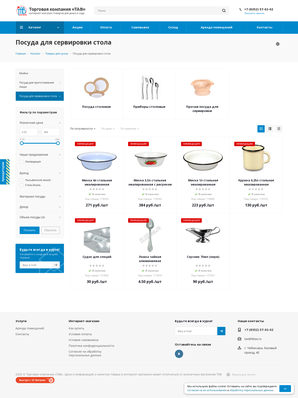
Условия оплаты (80, 334)
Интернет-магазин (84, 321)
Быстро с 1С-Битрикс (32, 380)
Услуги (21, 321)
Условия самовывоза (84, 340)
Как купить (76, 328)
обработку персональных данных (251, 390)
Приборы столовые (149, 106)
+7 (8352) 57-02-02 (258, 9)
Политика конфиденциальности (91, 346)
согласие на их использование (207, 390)
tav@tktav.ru (253, 339)
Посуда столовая (96, 106)
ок (285, 388)
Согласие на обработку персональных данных (85, 353)
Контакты (22, 334)
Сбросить (50, 230)
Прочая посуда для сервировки (202, 108)
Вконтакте (179, 354)
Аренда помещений (30, 328)
